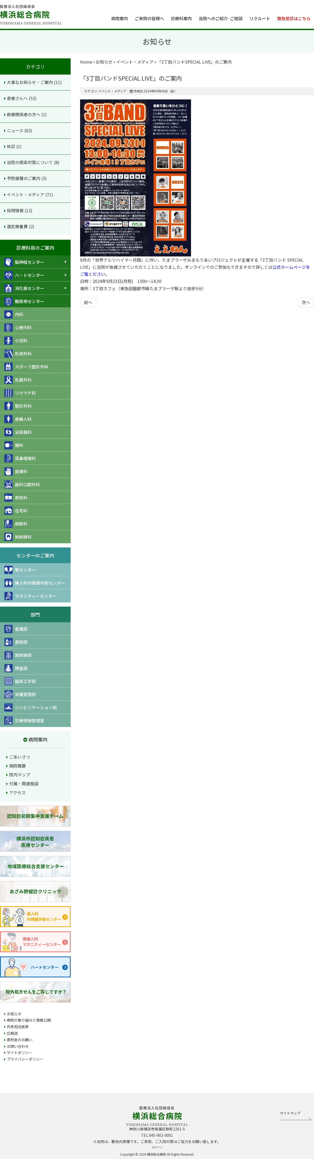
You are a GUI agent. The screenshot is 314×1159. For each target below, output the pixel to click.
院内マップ (19, 774)
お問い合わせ (18, 1046)
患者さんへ (18, 98)
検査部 (15, 668)
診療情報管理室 (24, 720)
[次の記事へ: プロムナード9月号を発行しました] (306, 302)
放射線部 (18, 655)
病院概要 (17, 766)
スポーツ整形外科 (26, 366)
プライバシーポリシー (25, 1059)
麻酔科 (15, 523)
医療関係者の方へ (24, 114)
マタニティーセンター (30, 596)
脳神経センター (24, 262)
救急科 (15, 497)
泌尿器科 (18, 432)
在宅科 (15, 510)
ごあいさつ (19, 757)
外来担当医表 (18, 1026)
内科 (13, 314)
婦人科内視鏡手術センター (34, 583)
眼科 (13, 445)
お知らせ (14, 1013)
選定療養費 (18, 226)
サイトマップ (290, 1113)
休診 (11, 146)
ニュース (15, 130)
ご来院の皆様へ (149, 18)
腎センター (20, 569)
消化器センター (24, 288)
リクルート (259, 18)
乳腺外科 (18, 380)
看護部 (15, 629)
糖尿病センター (24, 301)
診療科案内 (181, 18)
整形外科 (18, 406)
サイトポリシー (19, 1052)
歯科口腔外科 (22, 484)
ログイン (157, 1147)
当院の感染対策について (30, 162)
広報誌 (12, 1033)
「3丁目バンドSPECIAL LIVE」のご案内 (131, 78)
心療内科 (18, 327)
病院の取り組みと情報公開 (29, 1020)
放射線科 (18, 537)
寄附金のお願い (19, 1039)
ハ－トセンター (24, 275)
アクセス (17, 792)
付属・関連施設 (23, 783)
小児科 (15, 340)
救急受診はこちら (294, 18)
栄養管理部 (20, 694)
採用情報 (16, 210)
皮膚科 (15, 471)
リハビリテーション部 (30, 707)
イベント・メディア (26, 194)
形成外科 (18, 353)
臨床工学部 (20, 681)
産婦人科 (18, 419)
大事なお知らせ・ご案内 (30, 82)
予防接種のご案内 (24, 178)
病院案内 (119, 18)
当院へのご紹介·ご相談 (221, 18)
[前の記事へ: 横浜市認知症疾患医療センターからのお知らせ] (88, 302)
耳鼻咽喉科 (20, 458)
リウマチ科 (20, 393)
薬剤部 (15, 642)
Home (86, 62)
